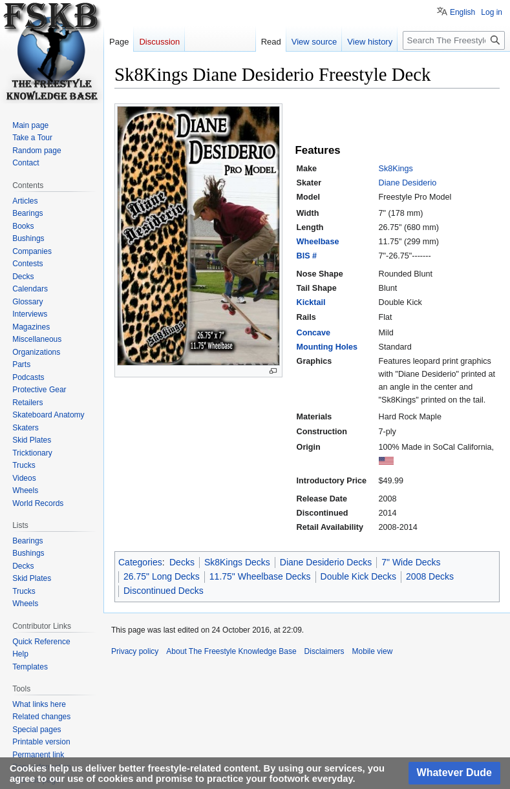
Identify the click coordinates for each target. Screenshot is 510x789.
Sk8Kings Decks (237, 562)
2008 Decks (430, 576)
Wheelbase (318, 241)
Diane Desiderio (408, 182)
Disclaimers (324, 651)
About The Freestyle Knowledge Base (231, 651)
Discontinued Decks (163, 590)
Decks (182, 562)
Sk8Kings (396, 168)
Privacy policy (134, 651)
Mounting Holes (327, 347)
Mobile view (372, 651)
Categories (140, 562)
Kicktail (311, 302)
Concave (314, 332)
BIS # (307, 255)
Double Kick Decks (359, 576)
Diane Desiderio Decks (326, 562)
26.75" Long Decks (161, 576)
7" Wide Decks (410, 562)
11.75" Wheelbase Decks (260, 576)
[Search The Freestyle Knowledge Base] (454, 40)
